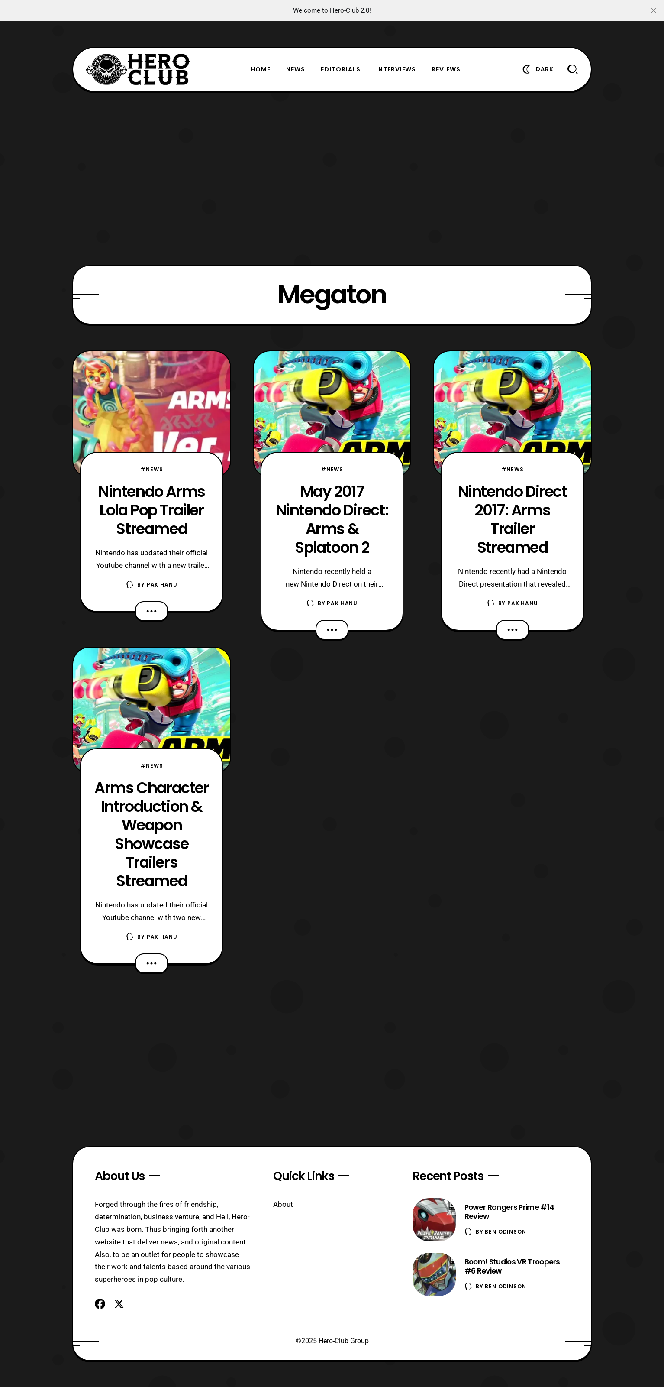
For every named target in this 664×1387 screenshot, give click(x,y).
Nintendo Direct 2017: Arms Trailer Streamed (512, 519)
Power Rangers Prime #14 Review (509, 1212)
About (283, 1204)
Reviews (446, 69)
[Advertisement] (332, 178)
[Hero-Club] (138, 69)
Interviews (396, 69)
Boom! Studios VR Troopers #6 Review (512, 1266)
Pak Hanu (162, 584)
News (295, 69)
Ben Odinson (505, 1231)
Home (261, 69)
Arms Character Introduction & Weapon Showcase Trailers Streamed (151, 834)
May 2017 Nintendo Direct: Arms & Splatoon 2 (332, 519)
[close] (654, 10)
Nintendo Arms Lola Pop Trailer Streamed (151, 510)
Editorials (341, 69)
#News (151, 469)
